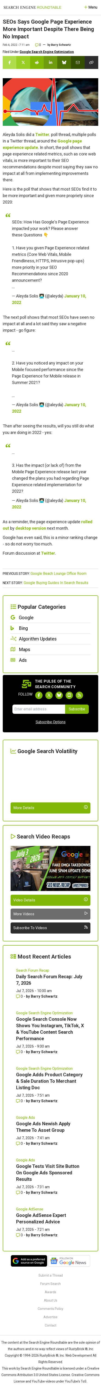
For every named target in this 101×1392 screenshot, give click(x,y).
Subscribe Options (51, 722)
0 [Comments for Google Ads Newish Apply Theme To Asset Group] (20, 1143)
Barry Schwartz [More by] (61, 44)
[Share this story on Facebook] (9, 62)
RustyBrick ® (49, 1355)
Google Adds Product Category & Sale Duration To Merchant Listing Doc (49, 1081)
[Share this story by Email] (77, 62)
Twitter (42, 134)
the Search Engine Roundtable (45, 1342)
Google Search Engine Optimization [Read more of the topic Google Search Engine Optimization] (44, 1013)
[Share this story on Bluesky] (64, 62)
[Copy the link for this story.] (91, 62)
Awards (50, 1292)
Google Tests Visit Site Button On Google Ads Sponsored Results (47, 1172)
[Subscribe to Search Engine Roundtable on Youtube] (69, 695)
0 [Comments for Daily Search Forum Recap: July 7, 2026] (20, 996)
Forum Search (50, 1284)
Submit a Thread (50, 1275)
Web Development (78, 1355)
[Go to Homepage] (32, 7)
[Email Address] (38, 709)
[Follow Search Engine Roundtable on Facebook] (39, 695)
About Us (50, 1300)
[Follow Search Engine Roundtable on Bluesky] (59, 695)
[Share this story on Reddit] (37, 62)
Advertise (50, 1317)
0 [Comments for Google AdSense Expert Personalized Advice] (20, 1235)
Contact (50, 1325)
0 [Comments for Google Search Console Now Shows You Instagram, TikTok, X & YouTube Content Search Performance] (20, 1052)
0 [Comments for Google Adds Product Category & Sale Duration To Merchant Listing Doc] (20, 1101)
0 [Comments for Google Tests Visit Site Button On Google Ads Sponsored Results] (20, 1192)
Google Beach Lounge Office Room (59, 573)
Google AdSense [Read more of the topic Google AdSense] (29, 1209)
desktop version (30, 528)
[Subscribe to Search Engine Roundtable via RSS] (79, 695)
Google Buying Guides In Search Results (56, 583)
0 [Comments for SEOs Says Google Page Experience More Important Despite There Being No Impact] (38, 45)
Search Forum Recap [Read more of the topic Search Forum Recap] (32, 970)
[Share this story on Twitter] (23, 62)
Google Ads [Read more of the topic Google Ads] (25, 1117)
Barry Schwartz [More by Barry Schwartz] (44, 996)
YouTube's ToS (76, 1381)
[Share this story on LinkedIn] (50, 62)
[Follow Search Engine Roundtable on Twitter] (49, 695)
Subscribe (77, 709)
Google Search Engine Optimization (47, 52)
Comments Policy (50, 1309)
